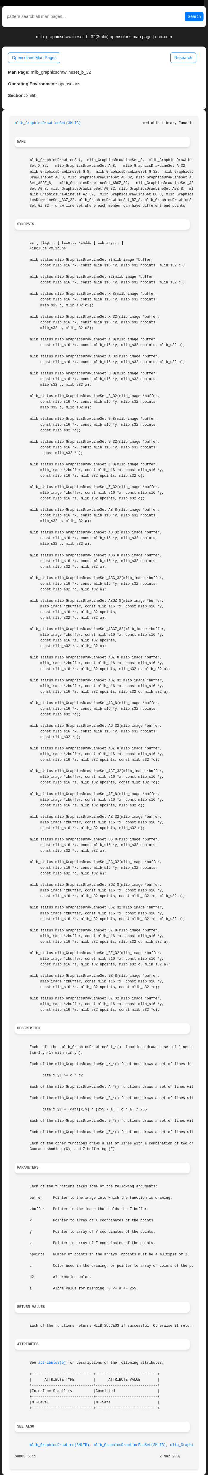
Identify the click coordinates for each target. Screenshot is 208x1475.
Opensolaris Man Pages (34, 57)
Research (183, 57)
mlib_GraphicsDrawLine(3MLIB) (59, 1445)
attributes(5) (52, 1363)
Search (194, 16)
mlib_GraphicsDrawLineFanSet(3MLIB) (129, 1445)
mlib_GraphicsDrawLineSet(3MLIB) (48, 123)
